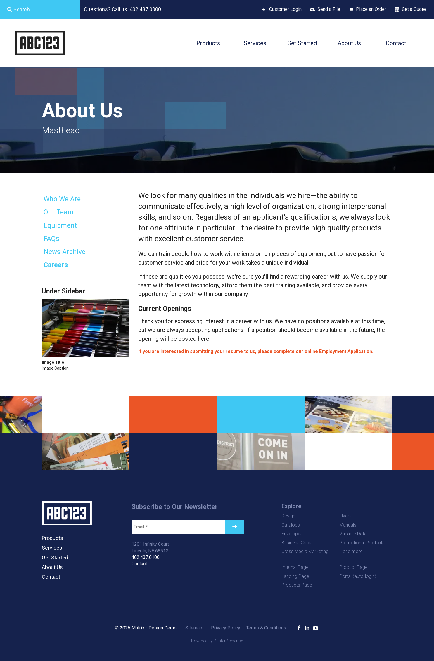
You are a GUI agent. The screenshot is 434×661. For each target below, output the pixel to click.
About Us (349, 43)
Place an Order (371, 9)
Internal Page (295, 567)
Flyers (345, 516)
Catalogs (290, 525)
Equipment (60, 226)
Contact (396, 43)
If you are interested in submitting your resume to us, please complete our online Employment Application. (255, 351)
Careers (56, 265)
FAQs (51, 239)
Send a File (328, 9)
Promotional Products (362, 542)
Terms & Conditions (266, 628)
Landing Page (295, 576)
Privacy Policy (225, 628)
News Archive (64, 252)
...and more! (351, 551)
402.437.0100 (146, 557)
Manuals (347, 525)
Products (208, 43)
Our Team (59, 212)
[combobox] (40, 9)
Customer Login (285, 9)
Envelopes (292, 533)
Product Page (353, 567)
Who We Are (62, 199)
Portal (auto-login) (357, 576)
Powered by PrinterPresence (217, 641)
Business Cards (297, 542)
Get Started (302, 43)
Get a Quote (414, 9)
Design (288, 516)
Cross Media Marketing (304, 551)
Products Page (296, 585)
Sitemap (193, 628)
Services (255, 43)
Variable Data (353, 533)
